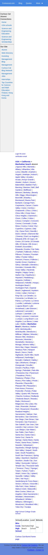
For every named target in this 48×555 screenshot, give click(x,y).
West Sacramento (30, 494)
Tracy (27, 468)
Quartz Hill (26, 394)
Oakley (34, 360)
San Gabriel (20, 424)
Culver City (32, 226)
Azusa (32, 182)
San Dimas (29, 419)
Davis (17, 234)
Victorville (34, 484)
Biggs (22, 195)
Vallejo (26, 476)
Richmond (25, 401)
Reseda (34, 399)
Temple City (20, 466)
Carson (28, 205)
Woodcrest (19, 504)
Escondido (27, 247)
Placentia (19, 383)
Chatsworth (19, 211)
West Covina (20, 491)
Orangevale (20, 365)
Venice (18, 484)
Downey (19, 236)
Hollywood (19, 283)
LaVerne (35, 303)
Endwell (18, 247)
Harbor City (19, 275)
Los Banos (27, 321)
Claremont (32, 216)
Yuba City (19, 507)
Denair (23, 234)
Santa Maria (28, 440)
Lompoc (19, 319)
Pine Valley (26, 381)
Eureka (27, 249)
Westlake (19, 497)
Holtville (28, 283)
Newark (34, 347)
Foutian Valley (27, 257)
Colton (30, 218)
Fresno (26, 259)
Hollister (27, 280)
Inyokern (34, 290)
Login (17, 154)
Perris (28, 375)
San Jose (30, 424)
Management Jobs (7, 75)
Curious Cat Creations (30, 545)
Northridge (29, 357)
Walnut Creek (20, 489)
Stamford (25, 458)
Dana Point (24, 231)
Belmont (18, 192)
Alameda (30, 167)
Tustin (31, 471)
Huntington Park (21, 288)
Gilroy (17, 265)
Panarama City (22, 373)
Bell (32, 187)
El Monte (23, 244)
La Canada (28, 296)
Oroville (29, 365)
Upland (34, 473)
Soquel (28, 450)
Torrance (19, 468)
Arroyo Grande (28, 180)
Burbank (18, 203)
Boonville (19, 198)
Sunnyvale (26, 463)
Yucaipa (27, 507)
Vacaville (18, 476)
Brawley (27, 198)
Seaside (18, 445)
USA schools (7, 25)
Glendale (25, 265)
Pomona (29, 388)
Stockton (18, 461)
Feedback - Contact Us (35, 550)
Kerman (31, 293)
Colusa (18, 221)
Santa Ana (19, 435)
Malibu (23, 324)
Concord (34, 221)
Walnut (32, 486)
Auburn (26, 182)
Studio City (28, 461)
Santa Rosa (26, 442)
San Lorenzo (28, 427)
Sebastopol (27, 445)
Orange (33, 363)
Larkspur (18, 314)
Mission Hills (20, 337)
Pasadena (20, 375)
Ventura (25, 484)
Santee (35, 442)
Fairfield (19, 252)
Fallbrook (28, 252)
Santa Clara (30, 435)
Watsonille (32, 489)
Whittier (28, 499)
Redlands (35, 396)
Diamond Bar (33, 234)
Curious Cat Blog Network (7, 69)
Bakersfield (19, 185)
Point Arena (20, 388)
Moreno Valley (28, 345)
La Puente (26, 301)
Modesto (30, 337)
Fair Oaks (35, 249)
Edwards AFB (20, 239)
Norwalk (18, 360)
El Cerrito (26, 241)
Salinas (29, 414)
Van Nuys (24, 479)
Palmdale (26, 370)
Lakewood (19, 311)
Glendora (34, 265)
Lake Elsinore (30, 308)
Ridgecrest (19, 404)
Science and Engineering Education (6, 31)
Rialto (17, 401)
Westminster (29, 497)
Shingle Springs (31, 448)
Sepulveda (19, 448)
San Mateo (30, 430)
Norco (24, 352)
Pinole (34, 381)
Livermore (34, 316)
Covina (24, 226)
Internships (6, 79)
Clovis (17, 218)
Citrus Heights (21, 216)
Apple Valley (20, 177)
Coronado (27, 223)
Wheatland (19, 499)
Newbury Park (21, 350)
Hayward (18, 278)
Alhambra (26, 169)
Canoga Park (29, 203)
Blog (20, 3)
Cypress (28, 229)
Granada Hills (29, 267)
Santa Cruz (19, 437)
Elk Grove (33, 244)
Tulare (17, 471)
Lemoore (25, 316)
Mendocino (31, 332)
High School (19, 512)
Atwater (18, 182)
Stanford (33, 458)
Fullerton (34, 259)
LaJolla (19, 303)
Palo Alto (35, 370)
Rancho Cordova (23, 396)
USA (17, 161)
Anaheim (32, 172)
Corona (18, 223)
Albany (18, 169)
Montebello (19, 342)
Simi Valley (19, 450)
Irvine (18, 293)
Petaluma (19, 378)
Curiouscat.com (8, 3)
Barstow (26, 187)
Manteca (25, 327)
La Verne (35, 301)
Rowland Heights (22, 412)
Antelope (26, 174)
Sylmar (34, 463)
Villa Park (19, 486)
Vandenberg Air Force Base (26, 481)
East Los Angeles (31, 236)
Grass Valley (20, 270)
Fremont (18, 259)
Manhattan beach (23, 164)
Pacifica (26, 368)
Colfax (24, 218)
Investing (5, 56)
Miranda (34, 334)
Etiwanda (19, 249)
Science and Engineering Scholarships (7, 39)
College (27, 512)
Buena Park (30, 200)
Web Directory (7, 53)
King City (19, 296)
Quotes (29, 3)
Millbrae (18, 334)
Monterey (29, 342)
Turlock (25, 471)
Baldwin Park (31, 185)
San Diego (19, 419)
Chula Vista (29, 213)
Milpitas (26, 334)
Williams (18, 502)
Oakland (26, 360)
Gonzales (19, 267)
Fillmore (18, 254)
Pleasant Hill (20, 386)
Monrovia (19, 339)
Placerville (28, 383)
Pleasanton (31, 386)
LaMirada (27, 303)
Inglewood (26, 290)
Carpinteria (19, 205)
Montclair (27, 339)
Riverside (24, 406)
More (39, 3)
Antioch (34, 174)
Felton (35, 252)
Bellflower (27, 190)
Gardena (31, 262)
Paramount (34, 373)
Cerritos (31, 208)
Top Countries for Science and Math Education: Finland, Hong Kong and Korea (7, 90)
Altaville (24, 172)
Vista (26, 486)
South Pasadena (27, 453)
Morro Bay (19, 347)
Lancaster (29, 311)
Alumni (4, 50)
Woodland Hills (31, 504)
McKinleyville (25, 329)
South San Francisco (23, 455)
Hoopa (35, 283)
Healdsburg (28, 278)
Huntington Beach (22, 285)
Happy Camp (28, 272)
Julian (24, 293)
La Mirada (29, 298)
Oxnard (18, 368)
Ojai (17, 363)
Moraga (18, 345)
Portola (27, 391)
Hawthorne (30, 275)
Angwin (18, 174)
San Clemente (31, 417)
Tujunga (34, 468)
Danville (33, 231)
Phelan (27, 378)
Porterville (19, 391)
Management (7, 65)
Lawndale (27, 314)
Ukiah (17, 473)
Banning (18, 187)
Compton (26, 221)
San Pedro (29, 432)
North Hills (29, 355)
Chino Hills (19, 213)
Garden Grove (21, 262)
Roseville (34, 409)
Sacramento (20, 414)
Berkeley (26, 192)
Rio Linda (29, 404)
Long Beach (29, 319)
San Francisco (30, 422)
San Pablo (19, 432)
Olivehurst (24, 363)
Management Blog (7, 60)
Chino (34, 211)
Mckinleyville (20, 332)
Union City (25, 473)
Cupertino (19, 229)
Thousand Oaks (32, 466)
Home (4, 22)
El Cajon (31, 239)
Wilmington (28, 502)
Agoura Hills (21, 167)
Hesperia (19, 280)
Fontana (26, 254)
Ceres (24, 208)
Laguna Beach (22, 306)
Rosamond (24, 409)
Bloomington (31, 195)
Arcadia (29, 177)
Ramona (34, 394)
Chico (28, 211)
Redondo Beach (22, 399)
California (26, 161)
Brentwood (19, 200)
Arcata (17, 180)
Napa (27, 347)
